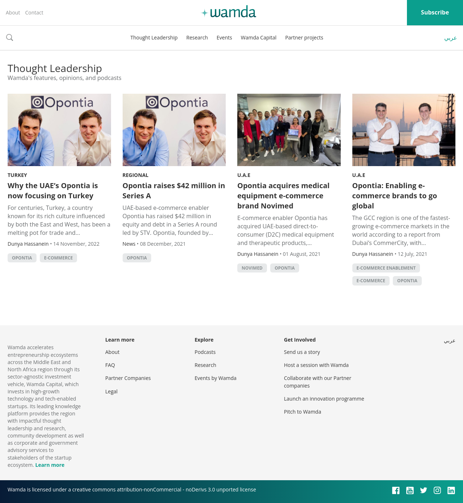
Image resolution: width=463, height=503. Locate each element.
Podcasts (205, 351)
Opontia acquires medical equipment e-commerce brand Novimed (283, 196)
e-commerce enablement (386, 268)
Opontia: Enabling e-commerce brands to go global (394, 196)
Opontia (22, 258)
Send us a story (302, 351)
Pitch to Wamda (302, 411)
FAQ (110, 365)
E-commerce (58, 258)
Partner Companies (128, 378)
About (13, 12)
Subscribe (435, 12)
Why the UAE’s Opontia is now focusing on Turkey (53, 190)
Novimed (252, 268)
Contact (34, 12)
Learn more (49, 464)
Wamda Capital (259, 37)
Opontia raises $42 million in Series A (174, 190)
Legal (111, 391)
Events (224, 37)
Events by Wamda (216, 378)
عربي (450, 38)
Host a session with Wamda (316, 365)
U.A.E (243, 175)
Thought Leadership (154, 37)
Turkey (17, 175)
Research (197, 37)
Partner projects (304, 37)
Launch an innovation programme (324, 398)
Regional (136, 175)
